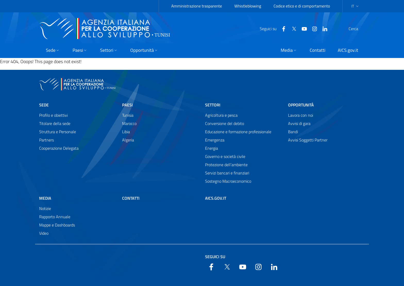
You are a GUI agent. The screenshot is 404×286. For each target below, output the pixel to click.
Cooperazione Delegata (59, 148)
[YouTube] (292, 28)
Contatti (130, 198)
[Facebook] (271, 28)
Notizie (45, 208)
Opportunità (301, 105)
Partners (46, 140)
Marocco (129, 123)
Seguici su (215, 257)
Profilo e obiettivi (53, 115)
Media (45, 198)
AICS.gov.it (215, 198)
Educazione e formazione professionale (238, 132)
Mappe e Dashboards (57, 225)
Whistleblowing (247, 6)
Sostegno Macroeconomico (228, 181)
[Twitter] (281, 28)
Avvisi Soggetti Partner (307, 140)
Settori (212, 105)
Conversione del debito (224, 123)
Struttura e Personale (57, 132)
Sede (44, 105)
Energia (211, 148)
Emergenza (214, 140)
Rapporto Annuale (54, 217)
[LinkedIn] (312, 28)
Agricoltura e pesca (221, 115)
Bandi (293, 132)
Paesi (127, 105)
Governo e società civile (225, 156)
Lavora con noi (300, 115)
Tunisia (127, 115)
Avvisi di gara (299, 123)
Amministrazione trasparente (196, 6)
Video (43, 233)
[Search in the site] (358, 28)
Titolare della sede (54, 123)
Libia (126, 132)
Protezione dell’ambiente (226, 165)
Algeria (128, 140)
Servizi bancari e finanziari (227, 173)
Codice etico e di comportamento (302, 6)
